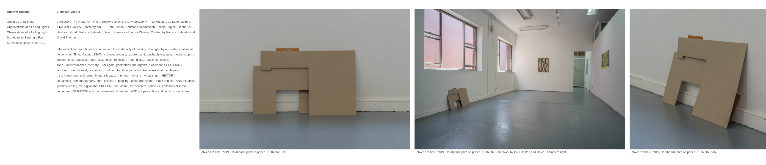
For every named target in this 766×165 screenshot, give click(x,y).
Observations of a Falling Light (27, 32)
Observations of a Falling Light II (28, 27)
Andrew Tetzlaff (18, 12)
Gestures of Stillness (20, 21)
